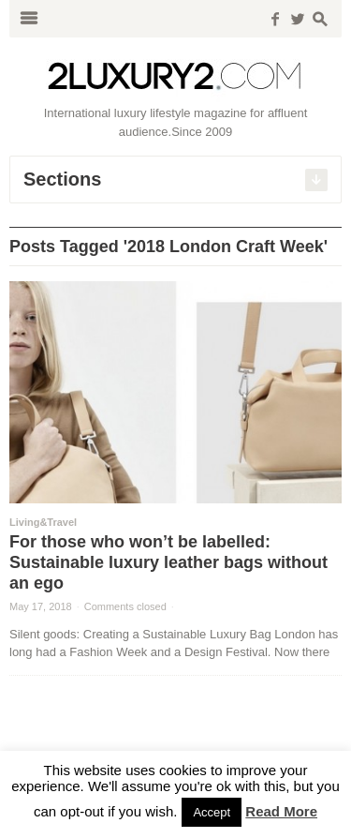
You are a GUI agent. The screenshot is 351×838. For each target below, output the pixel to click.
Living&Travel (43, 522)
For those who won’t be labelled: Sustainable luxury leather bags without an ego (168, 562)
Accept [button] (211, 812)
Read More (281, 811)
